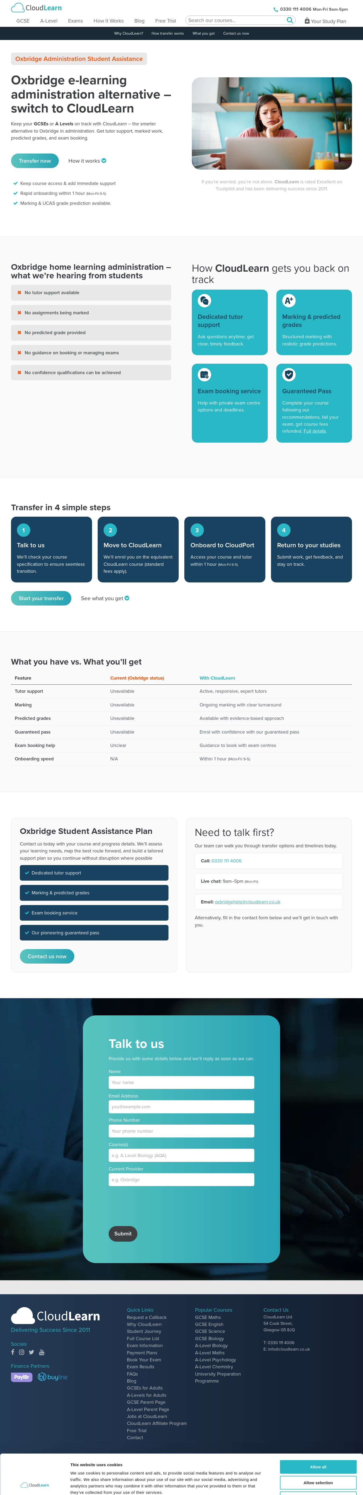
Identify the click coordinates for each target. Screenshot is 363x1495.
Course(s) (118, 1144)
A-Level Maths (210, 1352)
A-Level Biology (211, 1345)
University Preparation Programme (218, 1377)
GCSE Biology (209, 1338)
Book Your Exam (144, 1359)
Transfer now (35, 161)
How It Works (109, 21)
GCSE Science (210, 1331)
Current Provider (126, 1168)
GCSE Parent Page (146, 1402)
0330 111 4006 (295, 9)
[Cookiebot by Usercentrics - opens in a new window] (34, 1485)
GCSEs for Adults (145, 1387)
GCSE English (209, 1324)
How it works (87, 161)
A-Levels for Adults (146, 1395)
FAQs (132, 1373)
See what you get (105, 598)
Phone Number (124, 1120)
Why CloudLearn (144, 1324)
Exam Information (145, 1345)
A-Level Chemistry (214, 1366)
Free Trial (165, 21)
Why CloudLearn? (128, 33)
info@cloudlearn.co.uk (289, 1349)
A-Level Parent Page (148, 1409)
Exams (75, 21)
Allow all (318, 1429)
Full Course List (143, 1338)
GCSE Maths (208, 1317)
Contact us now (236, 33)
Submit (123, 1234)
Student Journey (144, 1331)
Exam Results (140, 1366)
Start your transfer (41, 598)
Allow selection (318, 1445)
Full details (315, 431)
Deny (318, 1460)
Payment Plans (142, 1352)
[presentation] (149, 1206)
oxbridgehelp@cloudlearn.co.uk (247, 901)
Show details (281, 1484)
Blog (139, 21)
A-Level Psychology (215, 1359)
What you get (204, 33)
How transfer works (168, 33)
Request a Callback (147, 1317)
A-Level (48, 21)
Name (115, 1071)
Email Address (123, 1095)
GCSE (23, 21)
